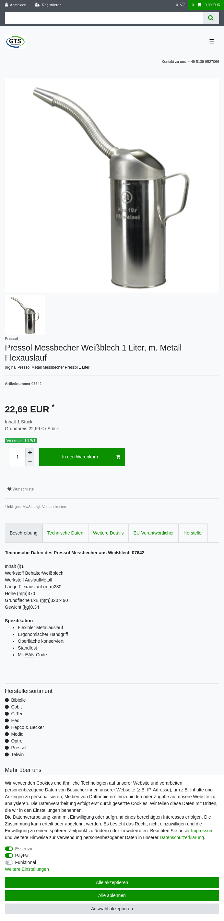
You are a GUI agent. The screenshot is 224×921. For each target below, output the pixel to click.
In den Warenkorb (91, 457)
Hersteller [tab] (193, 532)
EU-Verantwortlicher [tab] (154, 532)
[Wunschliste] (180, 5)
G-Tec (17, 713)
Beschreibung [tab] (24, 532)
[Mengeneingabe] (17, 457)
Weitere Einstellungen (27, 869)
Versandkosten (54, 507)
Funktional (25, 862)
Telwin (17, 754)
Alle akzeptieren (112, 882)
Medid (17, 734)
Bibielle (18, 700)
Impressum (202, 830)
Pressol (18, 747)
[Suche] (211, 18)
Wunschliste (20, 489)
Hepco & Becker (27, 727)
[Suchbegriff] (104, 18)
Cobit (16, 706)
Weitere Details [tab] (108, 532)
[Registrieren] (48, 5)
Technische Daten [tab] (65, 532)
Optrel (17, 740)
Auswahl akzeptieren (112, 908)
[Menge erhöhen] (29, 452)
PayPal (22, 855)
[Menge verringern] (29, 461)
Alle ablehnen (112, 895)
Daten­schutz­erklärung (182, 837)
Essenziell (25, 848)
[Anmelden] (15, 5)
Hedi (15, 720)
